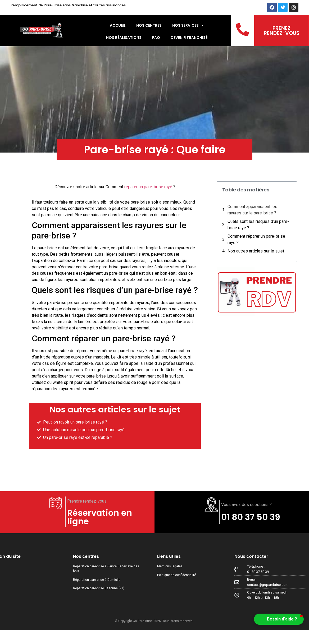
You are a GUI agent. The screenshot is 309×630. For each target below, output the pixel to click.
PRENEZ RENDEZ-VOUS (281, 31)
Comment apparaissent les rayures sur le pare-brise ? (252, 209)
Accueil (118, 25)
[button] (279, 619)
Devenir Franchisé (189, 37)
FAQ (156, 37)
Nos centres (149, 25)
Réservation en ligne (99, 517)
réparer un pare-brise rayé (148, 186)
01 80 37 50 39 (250, 517)
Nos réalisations (124, 37)
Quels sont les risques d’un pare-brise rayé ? (258, 224)
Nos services (188, 25)
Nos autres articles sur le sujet (256, 251)
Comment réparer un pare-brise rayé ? (256, 239)
